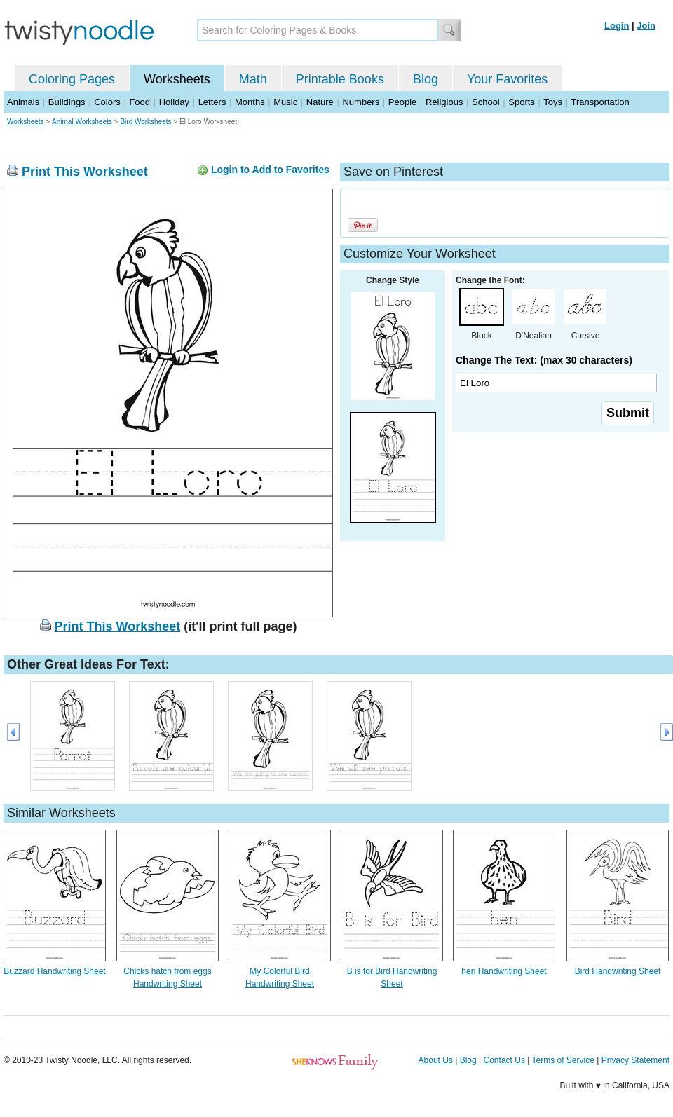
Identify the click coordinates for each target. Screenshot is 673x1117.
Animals (23, 102)
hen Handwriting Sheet (503, 971)
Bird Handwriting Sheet (618, 971)
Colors (107, 102)
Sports (521, 102)
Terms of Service (562, 1060)
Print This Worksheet (85, 172)
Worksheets (177, 79)
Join (646, 25)
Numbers (360, 102)
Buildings (67, 102)
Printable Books (340, 79)
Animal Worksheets (82, 121)
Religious (444, 102)
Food (139, 102)
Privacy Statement (635, 1060)
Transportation (600, 102)
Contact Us (504, 1060)
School (486, 102)
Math (253, 79)
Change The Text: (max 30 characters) (544, 360)
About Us (436, 1060)
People (402, 102)
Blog (425, 79)
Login (616, 25)
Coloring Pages (72, 79)
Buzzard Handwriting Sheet (54, 971)
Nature (320, 102)
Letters (212, 102)
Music (285, 102)
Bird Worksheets (145, 121)
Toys (552, 102)
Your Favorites (507, 79)
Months (250, 102)
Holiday (174, 102)
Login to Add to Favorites (270, 169)
